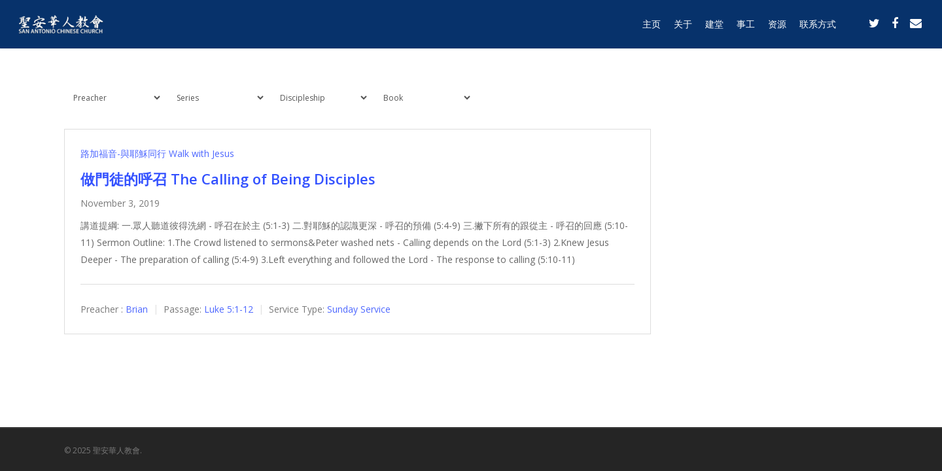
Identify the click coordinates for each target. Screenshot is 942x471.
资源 (777, 28)
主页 (651, 28)
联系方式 (817, 28)
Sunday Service (359, 309)
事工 (746, 28)
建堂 (714, 28)
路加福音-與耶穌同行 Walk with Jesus (157, 153)
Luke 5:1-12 (228, 309)
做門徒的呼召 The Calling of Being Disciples (227, 178)
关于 (683, 28)
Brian (137, 309)
